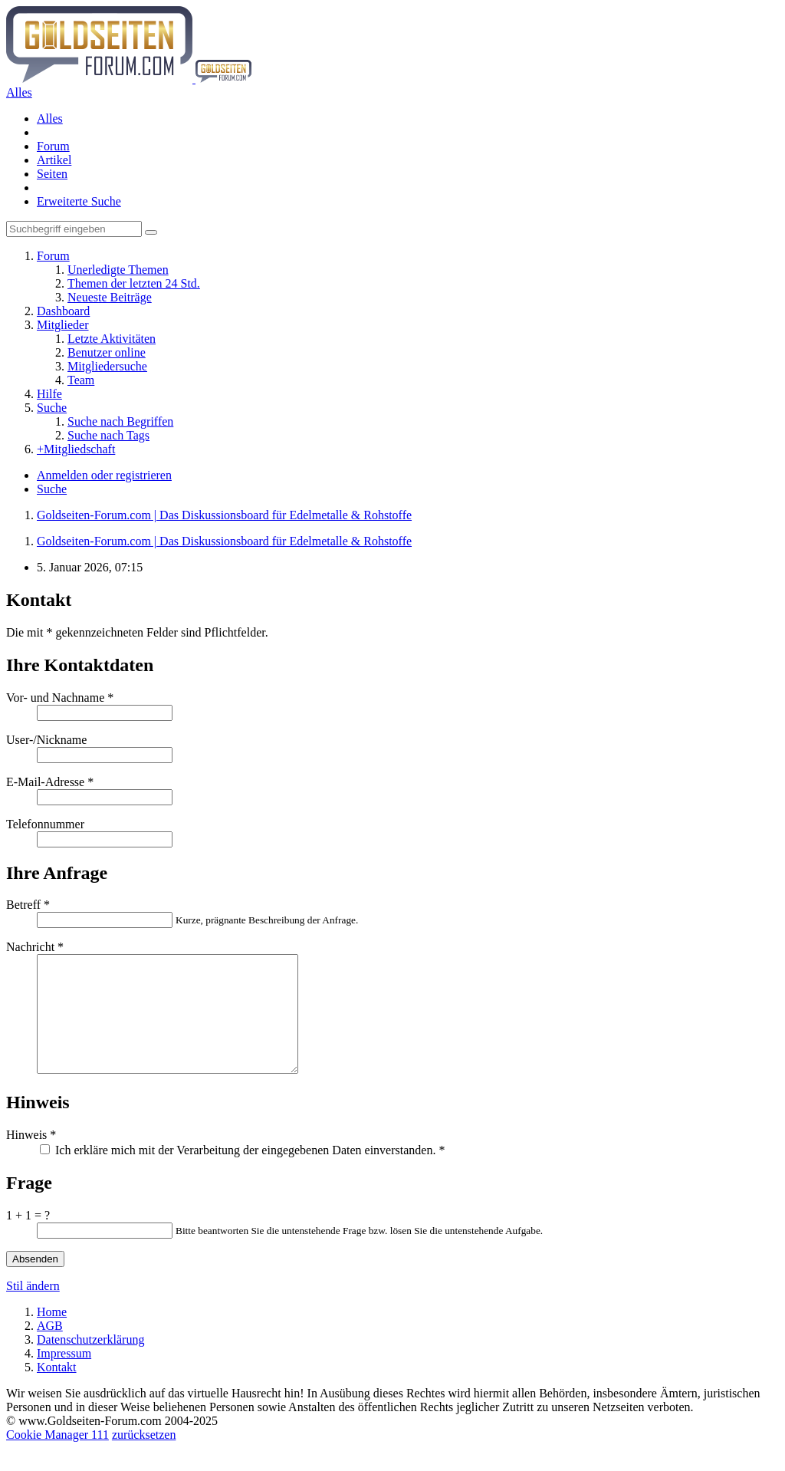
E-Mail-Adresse (45, 781)
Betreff (23, 904)
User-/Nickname (46, 739)
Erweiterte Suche (79, 201)
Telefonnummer (45, 824)
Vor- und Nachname (55, 697)
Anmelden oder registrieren (104, 475)
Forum (53, 146)
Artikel (54, 159)
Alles (50, 118)
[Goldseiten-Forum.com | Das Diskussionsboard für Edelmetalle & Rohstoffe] (128, 78)
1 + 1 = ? (28, 1238)
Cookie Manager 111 (57, 1457)
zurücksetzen (144, 1457)
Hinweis (26, 1157)
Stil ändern (33, 1308)
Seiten (52, 173)
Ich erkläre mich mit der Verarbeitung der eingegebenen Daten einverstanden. (242, 1173)
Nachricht (30, 946)
